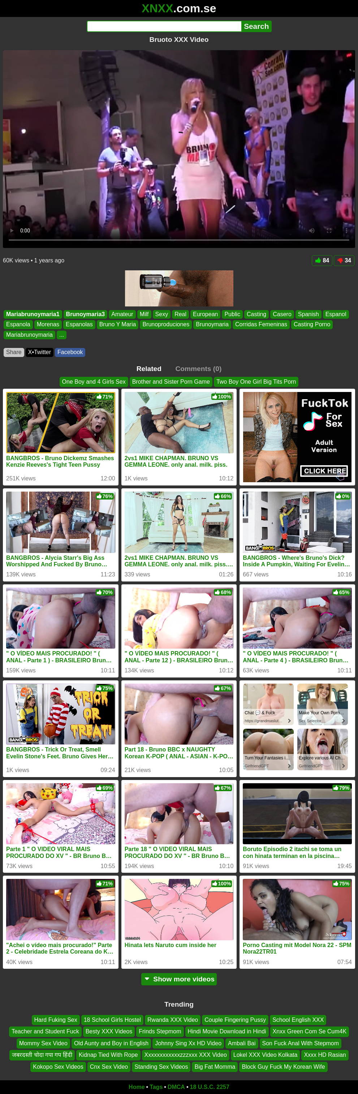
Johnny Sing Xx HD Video (188, 1043)
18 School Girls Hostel (112, 1020)
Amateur (122, 314)
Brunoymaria (212, 324)
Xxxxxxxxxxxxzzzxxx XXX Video (186, 1055)
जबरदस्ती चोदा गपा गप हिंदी (42, 1055)
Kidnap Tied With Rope (108, 1055)
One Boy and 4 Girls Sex (94, 382)
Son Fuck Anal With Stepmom (300, 1043)
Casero (282, 314)
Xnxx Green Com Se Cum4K (310, 1032)
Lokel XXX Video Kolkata (265, 1055)
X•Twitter (39, 352)
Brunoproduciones (165, 324)
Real (180, 314)
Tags (156, 1087)
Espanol (335, 314)
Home (137, 1087)
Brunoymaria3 (85, 314)
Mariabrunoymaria (29, 335)
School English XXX (298, 1020)
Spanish (308, 314)
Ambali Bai (241, 1043)
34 (344, 260)
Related (149, 368)
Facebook (70, 352)
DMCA (176, 1087)
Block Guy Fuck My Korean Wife (283, 1067)
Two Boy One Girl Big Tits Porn (256, 382)
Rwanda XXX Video (172, 1020)
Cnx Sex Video (109, 1067)
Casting (256, 314)
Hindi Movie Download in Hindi (227, 1032)
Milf (144, 314)
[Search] (164, 26)
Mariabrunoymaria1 (33, 314)
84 (322, 260)
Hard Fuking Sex (55, 1020)
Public (232, 314)
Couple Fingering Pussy (235, 1020)
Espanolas (79, 324)
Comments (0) (198, 368)
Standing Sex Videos (161, 1067)
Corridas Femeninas (261, 324)
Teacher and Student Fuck (45, 1032)
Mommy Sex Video (43, 1043)
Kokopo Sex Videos (58, 1067)
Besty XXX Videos (109, 1032)
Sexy (161, 314)
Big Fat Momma (214, 1067)
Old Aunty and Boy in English (111, 1043)
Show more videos (179, 979)
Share (14, 352)
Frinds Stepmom (160, 1032)
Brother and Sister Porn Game (171, 382)
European (205, 314)
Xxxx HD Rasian (325, 1055)
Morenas (48, 324)
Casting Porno (312, 324)
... (61, 335)
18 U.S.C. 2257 (209, 1087)
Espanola (18, 324)
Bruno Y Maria (117, 324)
